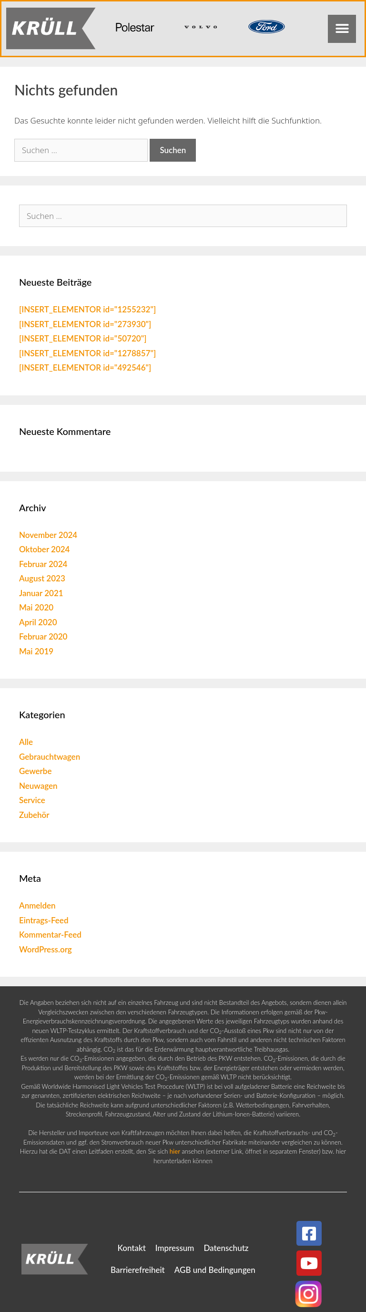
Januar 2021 (41, 593)
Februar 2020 (43, 636)
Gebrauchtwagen (49, 757)
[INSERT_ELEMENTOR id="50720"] (82, 338)
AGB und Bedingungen (214, 1270)
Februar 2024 (43, 564)
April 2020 (38, 622)
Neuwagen (38, 786)
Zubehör (34, 815)
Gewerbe (35, 771)
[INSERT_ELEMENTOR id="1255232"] (87, 309)
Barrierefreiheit (138, 1270)
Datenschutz (225, 1248)
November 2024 (48, 535)
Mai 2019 (36, 651)
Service (32, 800)
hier (175, 1151)
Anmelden (37, 905)
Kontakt (131, 1248)
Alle (26, 742)
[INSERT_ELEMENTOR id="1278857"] (87, 353)
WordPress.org (45, 949)
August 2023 (42, 578)
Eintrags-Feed (43, 920)
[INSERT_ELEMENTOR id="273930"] (85, 324)
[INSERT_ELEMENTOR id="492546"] (85, 367)
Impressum (174, 1248)
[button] (342, 29)
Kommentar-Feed (50, 935)
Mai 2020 (36, 607)
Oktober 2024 (44, 549)
